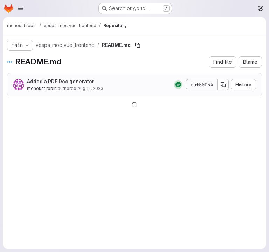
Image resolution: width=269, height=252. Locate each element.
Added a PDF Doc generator (60, 81)
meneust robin (42, 88)
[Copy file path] (137, 45)
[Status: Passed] (178, 84)
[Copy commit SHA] (223, 84)
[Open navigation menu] (20, 8)
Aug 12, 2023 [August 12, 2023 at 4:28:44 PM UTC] (90, 88)
